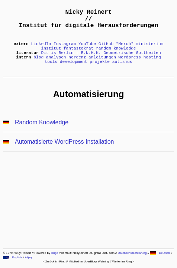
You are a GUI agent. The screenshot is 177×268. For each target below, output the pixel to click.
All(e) (28, 257)
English (12, 257)
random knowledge (116, 48)
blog (38, 57)
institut (51, 48)
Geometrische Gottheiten (132, 53)
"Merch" (124, 44)
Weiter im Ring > (123, 261)
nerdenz (77, 57)
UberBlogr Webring (96, 261)
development (73, 62)
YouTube (87, 44)
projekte (100, 62)
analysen (56, 57)
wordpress (130, 57)
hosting (152, 57)
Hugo (54, 253)
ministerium (150, 44)
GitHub (106, 44)
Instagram (65, 44)
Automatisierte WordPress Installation (64, 141)
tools (51, 62)
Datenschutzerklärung (132, 253)
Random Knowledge (41, 122)
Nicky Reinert (88, 12)
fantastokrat (79, 48)
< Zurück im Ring (54, 261)
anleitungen (102, 57)
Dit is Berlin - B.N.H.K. (71, 53)
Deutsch (160, 253)
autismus (122, 62)
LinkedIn (41, 44)
